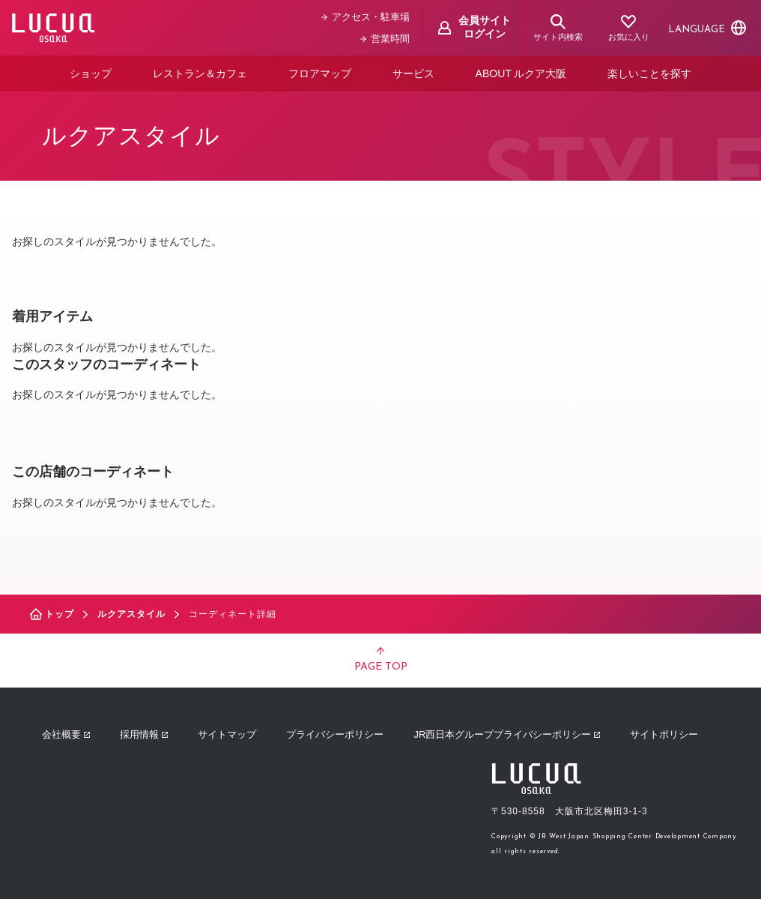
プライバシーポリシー (334, 734)
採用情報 (144, 734)
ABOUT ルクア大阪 (521, 73)
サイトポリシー (664, 734)
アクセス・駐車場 (365, 17)
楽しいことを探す (649, 73)
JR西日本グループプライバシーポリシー (506, 734)
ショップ (91, 73)
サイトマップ (227, 734)
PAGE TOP (380, 660)
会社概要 (66, 734)
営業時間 (385, 38)
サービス (413, 73)
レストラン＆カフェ (200, 73)
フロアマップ (319, 73)
